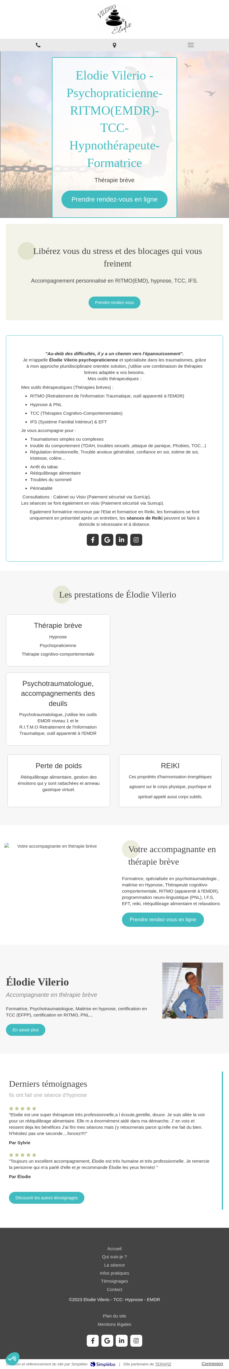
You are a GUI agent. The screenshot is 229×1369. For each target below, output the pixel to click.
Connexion (212, 1363)
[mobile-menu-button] (191, 45)
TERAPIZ (163, 1364)
